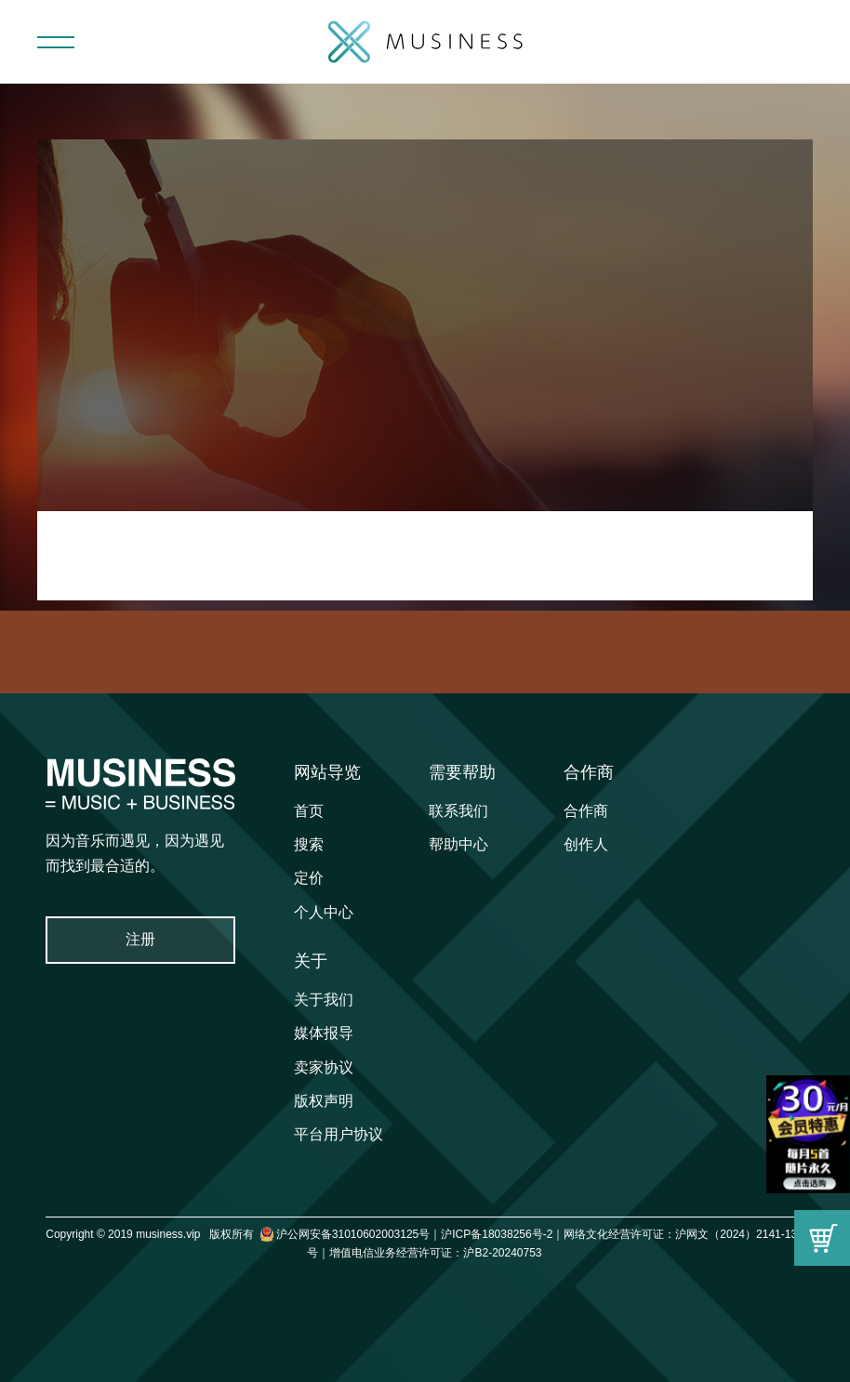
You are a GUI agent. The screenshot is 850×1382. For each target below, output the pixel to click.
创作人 (586, 844)
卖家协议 (323, 1067)
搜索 (309, 844)
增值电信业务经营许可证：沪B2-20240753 (435, 1252)
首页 (309, 811)
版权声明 (323, 1101)
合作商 (589, 772)
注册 (140, 939)
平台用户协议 (338, 1134)
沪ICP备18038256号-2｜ (502, 1234)
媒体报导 (323, 1033)
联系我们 (458, 811)
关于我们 (323, 999)
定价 (309, 878)
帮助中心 (458, 844)
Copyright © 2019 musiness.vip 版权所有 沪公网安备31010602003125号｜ (243, 1234)
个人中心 (323, 912)
